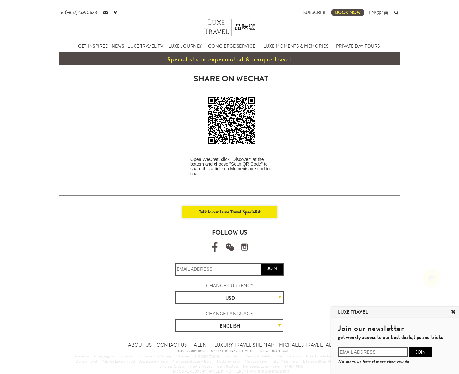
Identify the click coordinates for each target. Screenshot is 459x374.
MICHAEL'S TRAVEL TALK (307, 344)
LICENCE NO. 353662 (273, 351)
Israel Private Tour (319, 356)
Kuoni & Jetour (227, 366)
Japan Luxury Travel (153, 361)
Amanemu (81, 356)
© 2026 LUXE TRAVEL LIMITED (232, 351)
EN (372, 12)
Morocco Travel (256, 361)
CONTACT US (172, 344)
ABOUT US (140, 344)
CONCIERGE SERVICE (232, 46)
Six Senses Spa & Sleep (155, 356)
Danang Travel (86, 361)
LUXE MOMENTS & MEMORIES (296, 46)
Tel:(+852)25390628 (78, 12)
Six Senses (126, 356)
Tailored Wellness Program (322, 361)
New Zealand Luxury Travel (192, 361)
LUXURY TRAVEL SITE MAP (244, 344)
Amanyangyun (103, 356)
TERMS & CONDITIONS (190, 351)
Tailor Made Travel (285, 361)
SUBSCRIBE (315, 12)
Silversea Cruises (172, 366)
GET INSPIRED (93, 46)
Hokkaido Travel (228, 361)
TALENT (200, 344)
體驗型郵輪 (294, 366)
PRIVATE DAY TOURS (358, 46)
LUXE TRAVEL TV (145, 46)
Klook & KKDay (200, 366)
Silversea (183, 356)
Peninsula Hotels (258, 356)
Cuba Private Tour (288, 356)
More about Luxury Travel (261, 366)
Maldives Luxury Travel (118, 361)
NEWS (118, 46)
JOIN (272, 268)
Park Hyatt (232, 356)
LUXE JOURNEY (185, 46)
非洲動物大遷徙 (207, 356)
